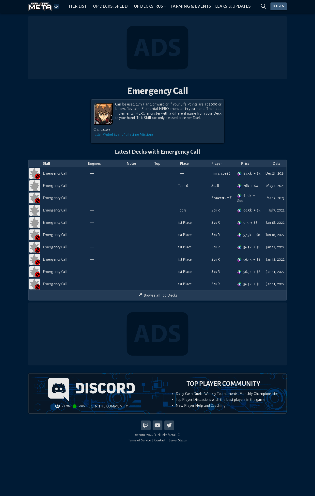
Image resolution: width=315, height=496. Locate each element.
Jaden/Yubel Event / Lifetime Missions (124, 134)
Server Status (178, 440)
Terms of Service (139, 440)
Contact (159, 440)
